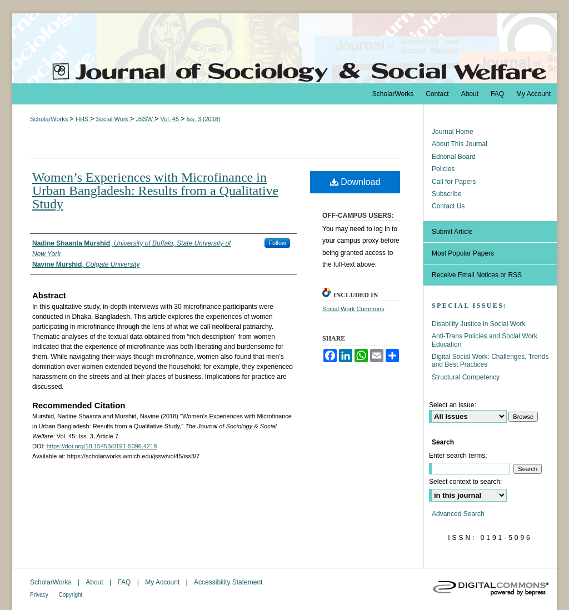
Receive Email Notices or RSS (477, 275)
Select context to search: (465, 482)
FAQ (124, 582)
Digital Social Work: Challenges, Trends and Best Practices (490, 360)
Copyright (71, 595)
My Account (163, 582)
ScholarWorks (49, 119)
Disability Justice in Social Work (479, 324)
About (95, 582)
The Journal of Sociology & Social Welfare (284, 48)
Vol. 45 (170, 119)
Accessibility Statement (228, 582)
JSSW (145, 119)
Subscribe (446, 194)
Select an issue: (452, 405)
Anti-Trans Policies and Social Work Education (484, 340)
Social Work (113, 119)
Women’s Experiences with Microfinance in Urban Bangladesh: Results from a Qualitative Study (155, 190)
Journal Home (452, 132)
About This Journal (459, 144)
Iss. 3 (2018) (203, 119)
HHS (83, 119)
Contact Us (448, 206)
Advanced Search (458, 514)
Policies (443, 169)
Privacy (40, 595)
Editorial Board (454, 157)
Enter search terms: (458, 455)
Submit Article (452, 232)
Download (355, 182)
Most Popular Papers (463, 253)
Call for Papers (454, 182)
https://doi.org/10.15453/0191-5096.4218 (102, 446)
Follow (277, 242)
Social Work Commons (353, 309)
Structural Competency (466, 377)
